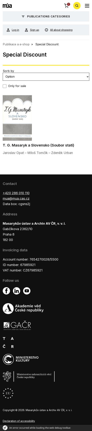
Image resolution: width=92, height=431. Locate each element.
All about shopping (59, 30)
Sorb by (8, 71)
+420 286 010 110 (16, 193)
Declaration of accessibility (19, 420)
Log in (12, 30)
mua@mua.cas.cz (16, 198)
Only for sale (17, 86)
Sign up (32, 30)
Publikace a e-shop (16, 44)
